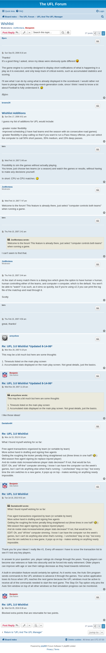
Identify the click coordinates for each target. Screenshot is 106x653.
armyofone (14, 336)
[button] (95, 33)
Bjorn (4, 38)
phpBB (43, 646)
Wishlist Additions (14, 113)
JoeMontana (18, 28)
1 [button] (99, 33)
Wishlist (7, 24)
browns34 (6, 103)
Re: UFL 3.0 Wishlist (15, 433)
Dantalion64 (7, 423)
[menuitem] (19, 11)
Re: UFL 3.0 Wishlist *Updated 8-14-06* (27, 346)
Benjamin (29, 28)
